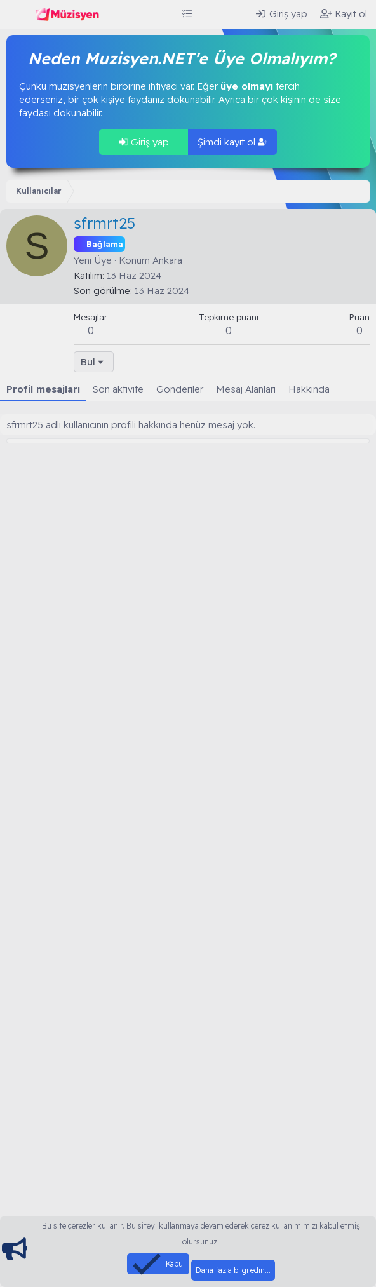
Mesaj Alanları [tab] (246, 389)
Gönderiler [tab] (179, 389)
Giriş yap (144, 142)
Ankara (167, 260)
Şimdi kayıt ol (232, 142)
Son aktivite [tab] (118, 389)
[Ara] (235, 13)
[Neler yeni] (210, 13)
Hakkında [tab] (309, 389)
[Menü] (17, 14)
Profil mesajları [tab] (43, 389)
